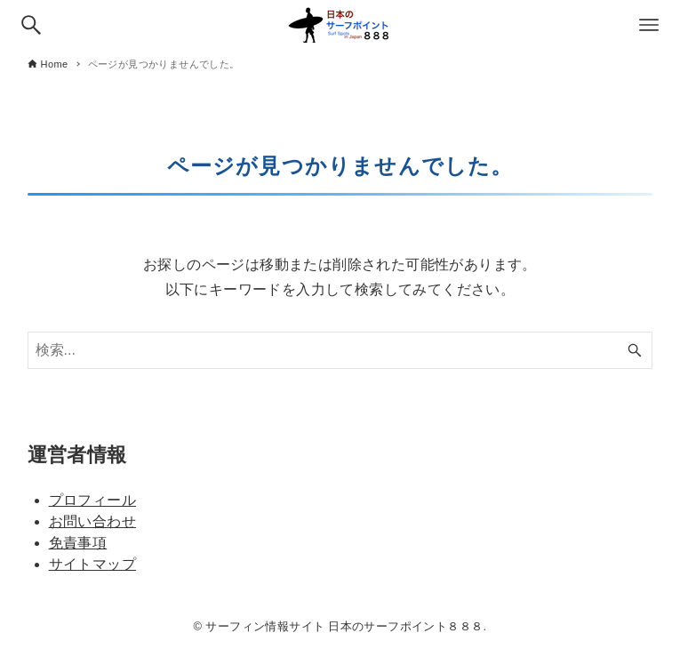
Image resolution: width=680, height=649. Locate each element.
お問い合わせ (92, 521)
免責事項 (78, 542)
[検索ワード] (340, 350)
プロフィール (92, 500)
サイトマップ (92, 564)
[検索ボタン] (31, 25)
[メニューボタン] (649, 25)
